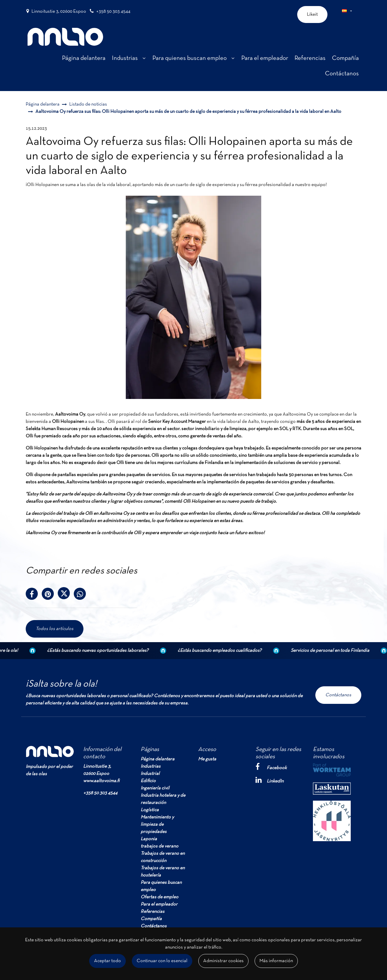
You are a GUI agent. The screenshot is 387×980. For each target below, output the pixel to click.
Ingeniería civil (155, 788)
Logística (150, 810)
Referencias (152, 912)
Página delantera (157, 759)
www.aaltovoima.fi (101, 781)
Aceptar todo (107, 961)
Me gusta (207, 759)
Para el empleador (159, 904)
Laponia (149, 839)
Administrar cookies (223, 961)
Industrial (150, 774)
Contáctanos (338, 695)
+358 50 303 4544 (113, 11)
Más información (276, 961)
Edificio (148, 781)
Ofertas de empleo (159, 897)
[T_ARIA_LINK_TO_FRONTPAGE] (65, 37)
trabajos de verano (159, 846)
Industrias (151, 766)
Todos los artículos (54, 629)
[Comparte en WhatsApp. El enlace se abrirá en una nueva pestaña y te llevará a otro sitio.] (81, 595)
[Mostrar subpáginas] (144, 58)
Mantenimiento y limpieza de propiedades (157, 824)
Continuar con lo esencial (162, 961)
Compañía (151, 919)
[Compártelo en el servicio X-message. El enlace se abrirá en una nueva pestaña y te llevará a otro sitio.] (66, 595)
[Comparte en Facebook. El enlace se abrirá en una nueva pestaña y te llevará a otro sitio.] (34, 595)
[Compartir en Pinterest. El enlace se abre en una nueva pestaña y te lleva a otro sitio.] (50, 595)
